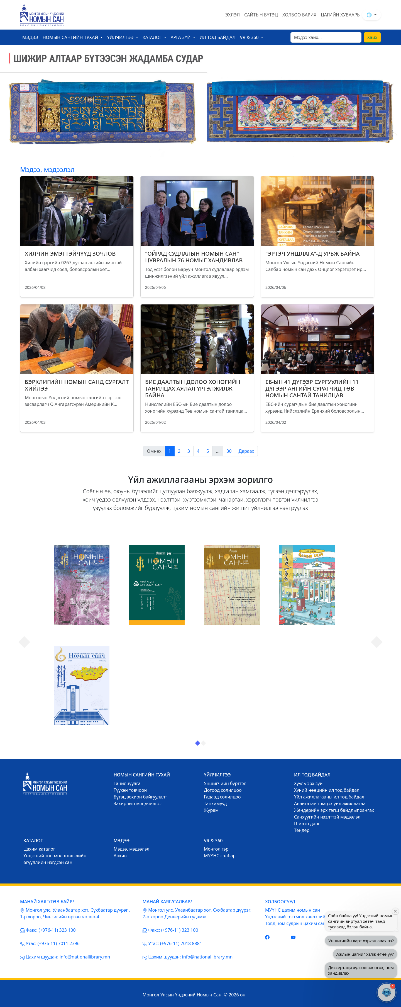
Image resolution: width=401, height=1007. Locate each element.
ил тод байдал (218, 37)
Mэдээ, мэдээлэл (131, 849)
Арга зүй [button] (181, 37)
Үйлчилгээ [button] (121, 37)
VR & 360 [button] (250, 37)
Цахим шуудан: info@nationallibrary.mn (68, 957)
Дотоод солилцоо (223, 790)
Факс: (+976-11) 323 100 (50, 930)
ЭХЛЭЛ (232, 15)
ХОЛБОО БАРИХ (299, 15)
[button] (386, 992)
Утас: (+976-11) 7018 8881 (175, 943)
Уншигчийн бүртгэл (225, 783)
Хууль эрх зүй (308, 783)
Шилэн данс (307, 823)
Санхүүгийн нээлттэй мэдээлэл (327, 817)
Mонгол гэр (216, 849)
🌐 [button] (369, 15)
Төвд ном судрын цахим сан (295, 923)
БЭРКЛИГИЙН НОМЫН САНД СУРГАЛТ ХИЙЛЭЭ (77, 385)
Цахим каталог (39, 849)
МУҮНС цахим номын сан (292, 910)
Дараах (246, 451)
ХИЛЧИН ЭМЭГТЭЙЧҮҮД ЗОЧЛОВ (70, 253)
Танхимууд (215, 803)
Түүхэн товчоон (130, 790)
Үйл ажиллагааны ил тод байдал (329, 797)
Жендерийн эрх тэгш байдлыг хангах (334, 810)
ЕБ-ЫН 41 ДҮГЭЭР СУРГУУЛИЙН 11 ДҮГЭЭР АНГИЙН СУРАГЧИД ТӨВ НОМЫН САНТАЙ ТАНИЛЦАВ (312, 388)
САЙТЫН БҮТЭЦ (261, 15)
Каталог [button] (153, 37)
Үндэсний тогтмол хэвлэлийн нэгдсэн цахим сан (317, 917)
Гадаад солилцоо (222, 797)
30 (228, 451)
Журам (211, 810)
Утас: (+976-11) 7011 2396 (53, 943)
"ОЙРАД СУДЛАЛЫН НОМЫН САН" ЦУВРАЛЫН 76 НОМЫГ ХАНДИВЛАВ (194, 257)
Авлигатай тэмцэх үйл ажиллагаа (330, 803)
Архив (120, 856)
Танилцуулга (127, 783)
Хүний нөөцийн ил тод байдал (327, 790)
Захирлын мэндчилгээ (138, 803)
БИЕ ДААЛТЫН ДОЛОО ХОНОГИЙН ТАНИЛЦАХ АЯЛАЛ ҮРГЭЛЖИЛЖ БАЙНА (192, 388)
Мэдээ (30, 37)
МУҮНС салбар (220, 856)
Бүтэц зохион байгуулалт (140, 797)
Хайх (372, 37)
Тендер (301, 830)
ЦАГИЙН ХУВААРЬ (340, 15)
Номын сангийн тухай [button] (71, 37)
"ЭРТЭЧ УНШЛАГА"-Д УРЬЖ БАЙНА (312, 253)
